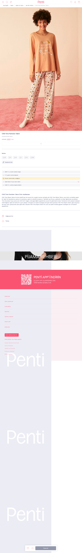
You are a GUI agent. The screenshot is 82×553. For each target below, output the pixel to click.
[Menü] (3, 2)
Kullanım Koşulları (9, 351)
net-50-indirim (29, 5)
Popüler (7, 296)
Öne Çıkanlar (9, 301)
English (7, 327)
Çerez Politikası (9, 345)
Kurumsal (8, 306)
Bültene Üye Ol (13, 335)
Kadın (12, 5)
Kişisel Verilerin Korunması (12, 343)
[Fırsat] (11, 2)
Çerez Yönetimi (9, 354)
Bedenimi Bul (7, 162)
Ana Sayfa (5, 5)
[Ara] (7, 2)
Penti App (7, 321)
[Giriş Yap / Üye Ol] (75, 2)
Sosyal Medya (9, 316)
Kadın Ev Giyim (19, 5)
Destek (7, 311)
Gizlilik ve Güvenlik (10, 348)
